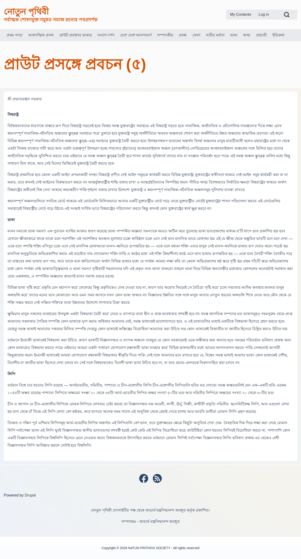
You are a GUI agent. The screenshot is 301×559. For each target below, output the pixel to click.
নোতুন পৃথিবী (26, 11)
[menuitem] (240, 15)
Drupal (30, 495)
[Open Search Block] (286, 15)
